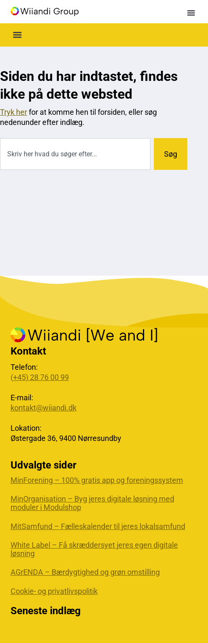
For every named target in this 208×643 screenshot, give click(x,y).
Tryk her (13, 112)
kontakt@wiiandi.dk (44, 407)
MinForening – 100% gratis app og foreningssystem (97, 480)
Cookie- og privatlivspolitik (54, 591)
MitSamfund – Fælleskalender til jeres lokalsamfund (98, 526)
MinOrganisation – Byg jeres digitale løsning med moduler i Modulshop (92, 503)
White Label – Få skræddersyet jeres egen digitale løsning (94, 549)
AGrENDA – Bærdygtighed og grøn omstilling (85, 572)
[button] (191, 12)
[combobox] (75, 154)
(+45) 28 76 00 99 (40, 377)
